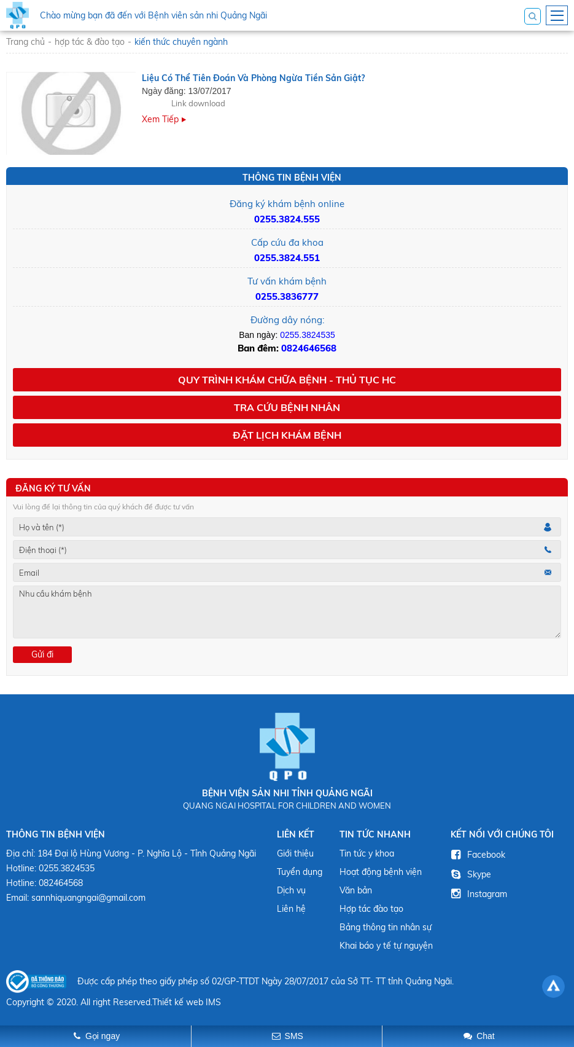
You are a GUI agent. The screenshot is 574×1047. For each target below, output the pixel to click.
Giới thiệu (295, 853)
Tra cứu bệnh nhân (287, 407)
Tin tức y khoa (366, 853)
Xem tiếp (160, 119)
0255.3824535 (307, 335)
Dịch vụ (291, 890)
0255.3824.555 (287, 219)
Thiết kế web (177, 1002)
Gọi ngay (102, 1036)
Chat (485, 1036)
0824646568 (308, 348)
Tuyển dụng (299, 871)
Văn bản (355, 890)
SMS (294, 1036)
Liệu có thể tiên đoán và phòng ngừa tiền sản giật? (253, 78)
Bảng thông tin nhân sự (385, 927)
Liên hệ (291, 908)
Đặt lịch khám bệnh (287, 435)
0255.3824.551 (287, 258)
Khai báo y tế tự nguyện (386, 945)
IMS (213, 1002)
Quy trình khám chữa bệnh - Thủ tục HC (287, 380)
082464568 (61, 882)
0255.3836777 (287, 296)
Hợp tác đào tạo (371, 908)
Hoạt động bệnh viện (380, 871)
